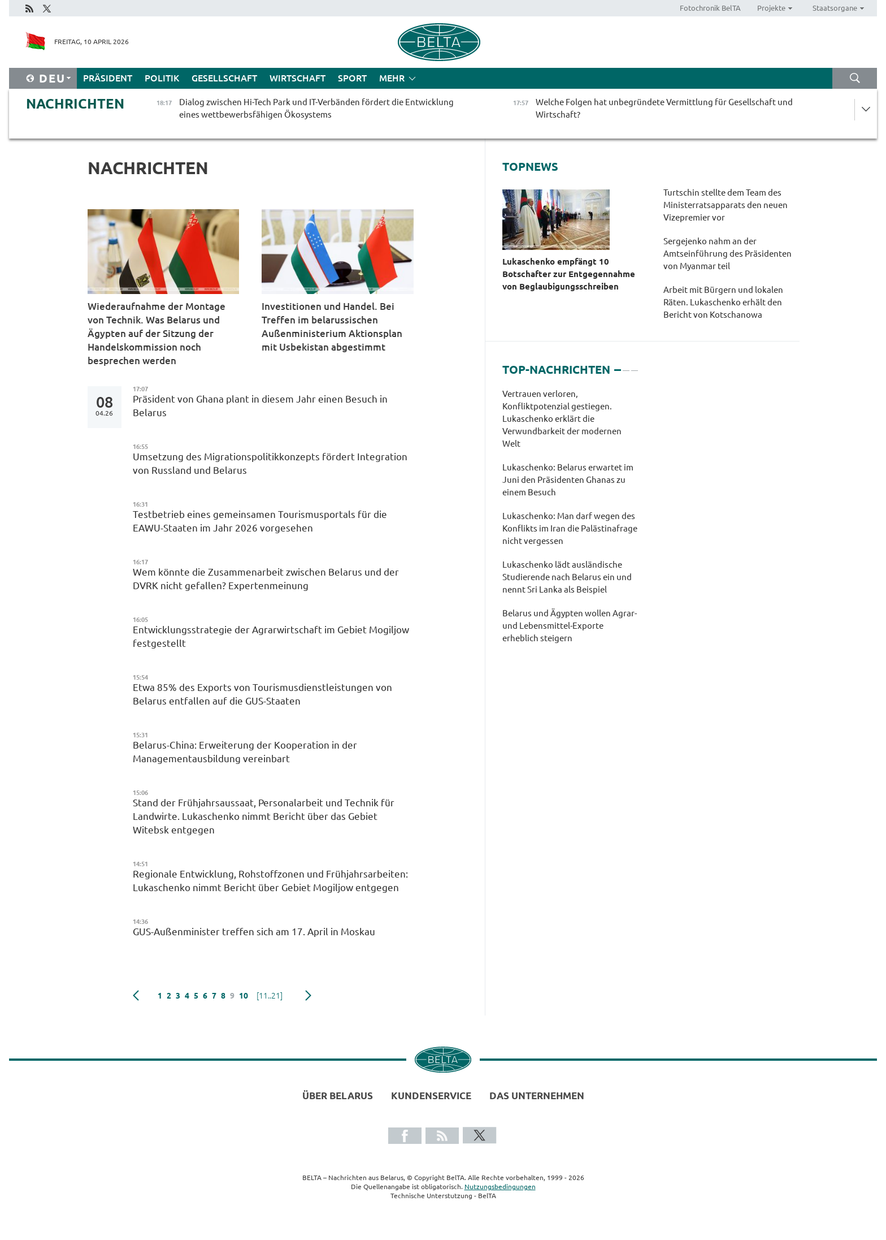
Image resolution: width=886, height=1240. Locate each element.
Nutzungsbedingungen (500, 1186)
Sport (352, 78)
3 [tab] (634, 365)
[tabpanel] (569, 522)
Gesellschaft (224, 78)
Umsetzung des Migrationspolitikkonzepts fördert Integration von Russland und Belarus (270, 463)
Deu (52, 78)
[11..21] (270, 995)
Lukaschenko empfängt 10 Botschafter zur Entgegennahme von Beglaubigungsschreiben (568, 274)
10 (243, 995)
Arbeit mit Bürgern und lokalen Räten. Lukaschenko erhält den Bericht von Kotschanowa (723, 302)
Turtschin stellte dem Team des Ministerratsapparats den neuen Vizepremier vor (725, 205)
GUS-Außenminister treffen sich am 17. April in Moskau (256, 931)
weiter (308, 995)
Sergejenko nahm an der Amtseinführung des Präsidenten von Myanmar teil (727, 253)
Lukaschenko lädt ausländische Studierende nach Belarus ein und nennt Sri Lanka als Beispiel (567, 577)
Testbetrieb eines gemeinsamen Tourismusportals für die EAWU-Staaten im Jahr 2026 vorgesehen (260, 521)
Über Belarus (337, 1095)
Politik (162, 78)
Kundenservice (431, 1095)
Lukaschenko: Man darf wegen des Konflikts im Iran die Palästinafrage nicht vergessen (569, 528)
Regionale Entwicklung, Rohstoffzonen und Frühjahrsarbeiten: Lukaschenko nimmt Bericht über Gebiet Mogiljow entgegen (270, 881)
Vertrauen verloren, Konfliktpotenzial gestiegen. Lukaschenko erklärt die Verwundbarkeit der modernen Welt (562, 418)
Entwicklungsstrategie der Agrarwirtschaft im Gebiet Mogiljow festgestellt (271, 636)
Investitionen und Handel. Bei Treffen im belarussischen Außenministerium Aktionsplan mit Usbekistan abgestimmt (332, 326)
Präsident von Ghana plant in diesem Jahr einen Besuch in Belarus (260, 406)
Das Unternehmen (536, 1095)
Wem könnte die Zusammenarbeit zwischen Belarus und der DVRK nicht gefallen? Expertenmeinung (266, 579)
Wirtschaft (297, 78)
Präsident (107, 78)
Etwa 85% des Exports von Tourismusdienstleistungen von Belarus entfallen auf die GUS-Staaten (262, 694)
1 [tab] (617, 365)
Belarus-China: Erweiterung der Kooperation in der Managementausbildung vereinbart (245, 752)
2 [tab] (626, 365)
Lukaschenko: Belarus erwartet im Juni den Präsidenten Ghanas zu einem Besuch (567, 480)
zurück (136, 995)
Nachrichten (75, 103)
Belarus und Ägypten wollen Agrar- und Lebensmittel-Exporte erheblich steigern (569, 625)
